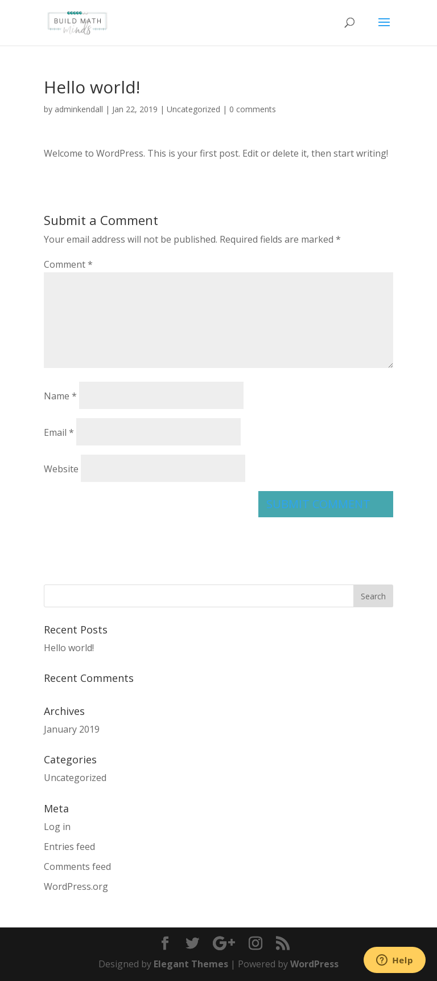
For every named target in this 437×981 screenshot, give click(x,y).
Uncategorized (193, 109)
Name (60, 396)
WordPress (314, 964)
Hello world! (69, 647)
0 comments (252, 109)
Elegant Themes (191, 964)
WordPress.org (76, 886)
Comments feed (77, 866)
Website (61, 469)
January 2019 (72, 729)
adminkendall (79, 109)
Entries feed (69, 846)
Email (59, 432)
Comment (68, 264)
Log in (57, 826)
